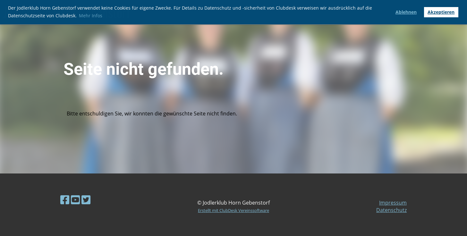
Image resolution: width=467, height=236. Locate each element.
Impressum (393, 202)
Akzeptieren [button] (441, 12)
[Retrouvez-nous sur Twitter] (85, 199)
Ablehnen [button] (406, 12)
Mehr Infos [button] (90, 16)
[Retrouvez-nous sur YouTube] (75, 199)
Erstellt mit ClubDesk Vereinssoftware (233, 210)
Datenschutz (391, 210)
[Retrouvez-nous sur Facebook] (64, 199)
